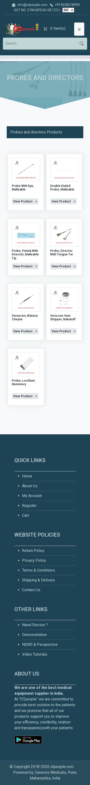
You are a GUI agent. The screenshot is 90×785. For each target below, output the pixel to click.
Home (27, 476)
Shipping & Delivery (38, 580)
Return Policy (33, 550)
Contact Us (31, 590)
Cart (25, 515)
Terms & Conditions (38, 570)
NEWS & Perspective (40, 644)
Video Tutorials (34, 654)
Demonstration (34, 634)
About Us (29, 486)
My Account (32, 495)
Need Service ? (35, 625)
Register (29, 505)
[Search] (41, 43)
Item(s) (54, 28)
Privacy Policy (34, 560)
